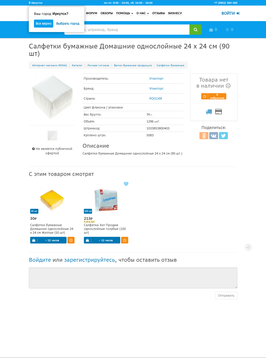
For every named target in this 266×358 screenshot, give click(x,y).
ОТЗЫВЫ (158, 13)
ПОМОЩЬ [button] (124, 13)
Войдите (40, 259)
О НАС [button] (142, 13)
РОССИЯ (155, 99)
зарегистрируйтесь (89, 259)
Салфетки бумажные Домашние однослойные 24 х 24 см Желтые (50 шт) (51, 229)
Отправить (226, 296)
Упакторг (156, 78)
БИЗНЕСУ (175, 13)
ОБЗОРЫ (106, 13)
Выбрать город (67, 24)
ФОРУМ (91, 13)
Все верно (43, 24)
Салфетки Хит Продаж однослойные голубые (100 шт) (105, 229)
